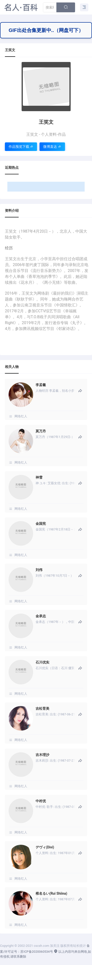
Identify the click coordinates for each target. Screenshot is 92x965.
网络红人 (20, 416)
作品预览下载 (21, 147)
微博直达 (52, 147)
